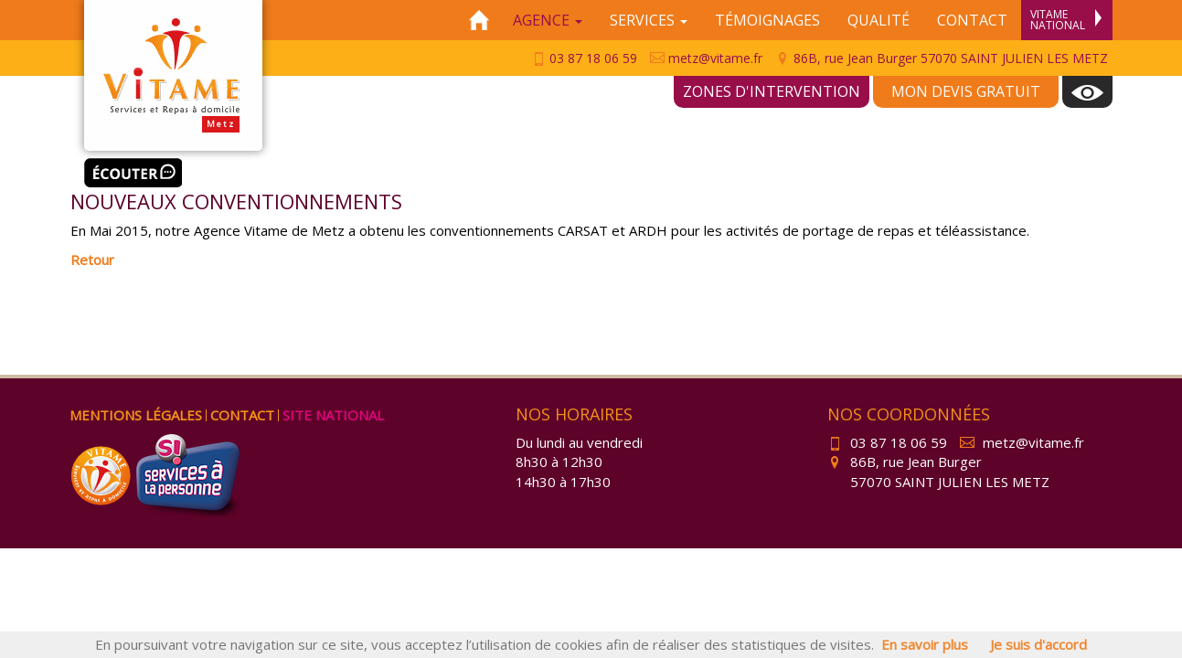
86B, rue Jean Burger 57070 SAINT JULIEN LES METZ (941, 58)
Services (648, 20)
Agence (547, 20)
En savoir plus (924, 644)
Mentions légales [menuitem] (135, 415)
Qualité (878, 20)
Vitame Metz (173, 75)
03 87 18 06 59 (584, 58)
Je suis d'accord (1038, 644)
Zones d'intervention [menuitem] (771, 91)
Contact (972, 20)
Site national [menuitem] (333, 415)
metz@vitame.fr (706, 58)
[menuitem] (1087, 92)
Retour (92, 259)
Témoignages (767, 20)
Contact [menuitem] (242, 415)
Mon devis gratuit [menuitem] (965, 91)
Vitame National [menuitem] (1066, 19)
